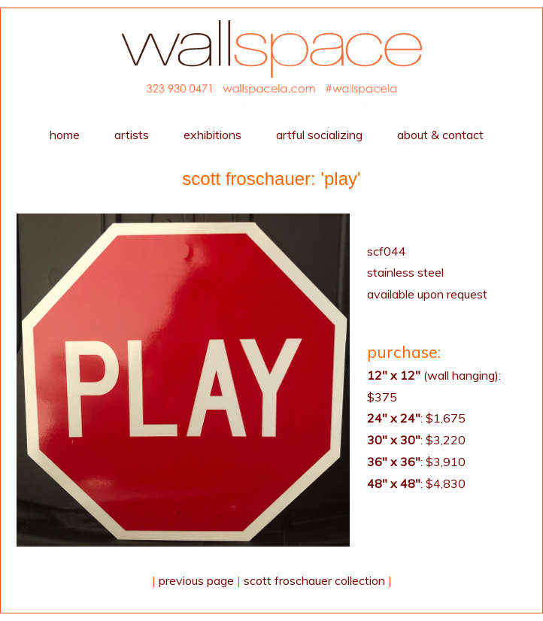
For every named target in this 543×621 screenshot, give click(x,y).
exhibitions (212, 134)
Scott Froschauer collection (314, 580)
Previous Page (196, 580)
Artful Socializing (319, 134)
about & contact (440, 134)
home (65, 134)
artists (131, 134)
